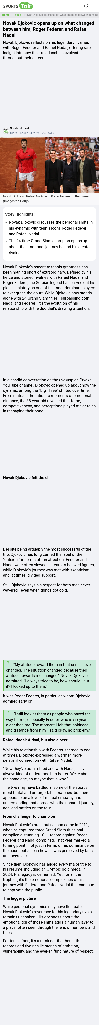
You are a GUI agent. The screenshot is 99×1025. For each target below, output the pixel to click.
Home (6, 14)
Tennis (17, 14)
